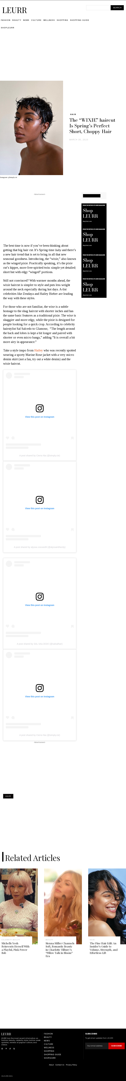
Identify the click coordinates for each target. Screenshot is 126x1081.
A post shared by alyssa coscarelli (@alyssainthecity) (40, 547)
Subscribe (116, 1046)
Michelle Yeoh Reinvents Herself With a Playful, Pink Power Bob (15, 948)
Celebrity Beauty (11, 940)
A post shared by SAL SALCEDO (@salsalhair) (39, 644)
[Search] (117, 7)
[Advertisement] (63, 59)
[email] (96, 1046)
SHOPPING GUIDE (92, 196)
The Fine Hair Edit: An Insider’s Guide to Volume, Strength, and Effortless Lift (104, 948)
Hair (73, 114)
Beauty (49, 940)
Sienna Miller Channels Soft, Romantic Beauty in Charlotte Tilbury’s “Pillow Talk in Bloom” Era (60, 949)
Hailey (38, 350)
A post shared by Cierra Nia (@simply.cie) (39, 455)
